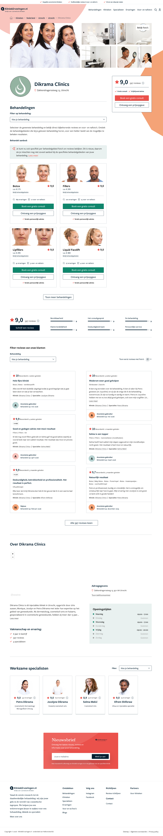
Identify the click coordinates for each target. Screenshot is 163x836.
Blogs (64, 812)
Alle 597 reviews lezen (81, 522)
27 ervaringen (71, 263)
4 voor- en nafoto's (87, 263)
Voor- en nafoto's (144, 9)
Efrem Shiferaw (47, 498)
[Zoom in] (12, 553)
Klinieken (107, 9)
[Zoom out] (12, 557)
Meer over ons (16, 816)
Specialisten (118, 9)
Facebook (90, 797)
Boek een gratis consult (33, 206)
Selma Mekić (45, 446)
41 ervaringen (21, 263)
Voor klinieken (136, 793)
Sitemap (126, 831)
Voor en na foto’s (69, 808)
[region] (81, 574)
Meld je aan (100, 756)
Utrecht (41, 18)
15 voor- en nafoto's (88, 199)
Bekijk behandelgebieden (21, 192)
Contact (109, 803)
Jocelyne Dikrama (47, 395)
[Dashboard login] (160, 9)
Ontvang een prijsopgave (33, 213)
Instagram (90, 793)
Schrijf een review (25, 327)
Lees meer (33, 155)
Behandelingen (95, 9)
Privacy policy (153, 831)
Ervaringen (130, 9)
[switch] (135, 359)
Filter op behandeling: (20, 113)
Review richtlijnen (113, 793)
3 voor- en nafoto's (36, 263)
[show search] (156, 10)
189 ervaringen (21, 199)
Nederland (30, 18)
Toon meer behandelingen (58, 297)
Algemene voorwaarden (139, 831)
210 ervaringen (71, 199)
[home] (14, 9)
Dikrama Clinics (24, 395)
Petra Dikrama (122, 405)
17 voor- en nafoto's (38, 199)
